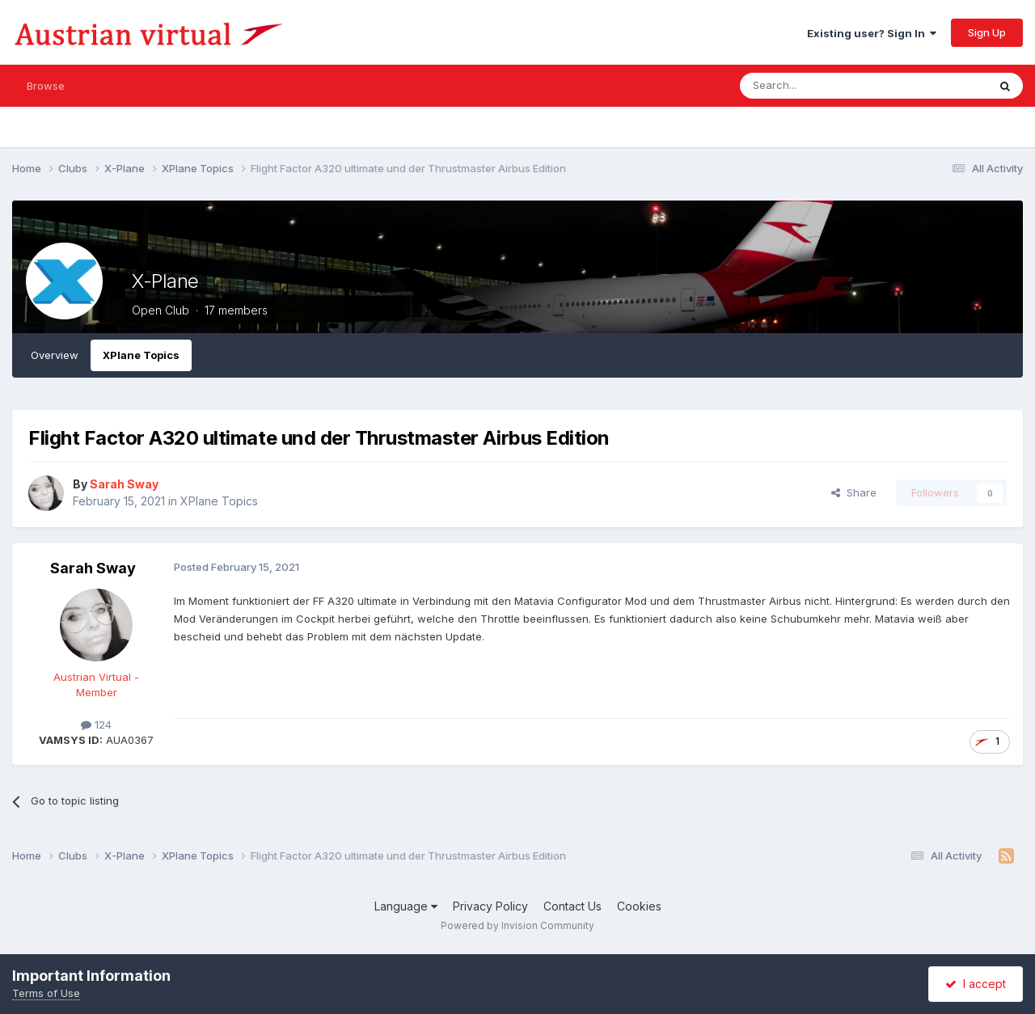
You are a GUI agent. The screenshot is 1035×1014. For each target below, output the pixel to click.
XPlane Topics (141, 355)
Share (854, 492)
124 (96, 724)
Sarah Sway (93, 568)
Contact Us (572, 906)
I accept (975, 984)
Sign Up (987, 32)
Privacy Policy (490, 906)
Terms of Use (46, 993)
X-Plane (165, 281)
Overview (54, 355)
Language (405, 906)
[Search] (822, 86)
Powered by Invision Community (517, 925)
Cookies (639, 906)
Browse (46, 85)
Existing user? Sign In (871, 33)
